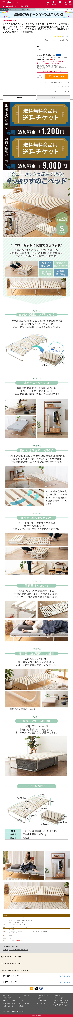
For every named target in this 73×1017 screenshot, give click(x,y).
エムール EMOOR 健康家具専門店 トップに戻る (57, 82)
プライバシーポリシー (59, 998)
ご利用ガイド (22, 1006)
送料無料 (5, 950)
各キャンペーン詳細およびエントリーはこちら (50, 63)
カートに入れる (57, 76)
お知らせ (39, 998)
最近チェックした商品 (9, 1000)
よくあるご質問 (41, 1000)
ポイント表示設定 (24, 1003)
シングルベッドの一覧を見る (62, 86)
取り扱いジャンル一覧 (9, 1003)
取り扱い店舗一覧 (8, 1006)
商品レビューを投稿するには (62, 91)
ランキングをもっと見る (63, 976)
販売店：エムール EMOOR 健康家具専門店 (56, 40)
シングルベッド (41, 9)
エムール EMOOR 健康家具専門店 (18, 950)
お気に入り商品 (7, 998)
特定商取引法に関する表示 (61, 1005)
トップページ (4, 9)
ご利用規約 (56, 995)
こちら (22, 1011)
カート (21, 998)
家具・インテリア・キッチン (17, 9)
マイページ (22, 1000)
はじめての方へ (41, 1003)
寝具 (28, 9)
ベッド (33, 9)
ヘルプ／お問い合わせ (43, 995)
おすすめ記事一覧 (24, 995)
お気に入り (40, 77)
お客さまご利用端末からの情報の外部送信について (61, 1001)
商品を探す (6, 995)
